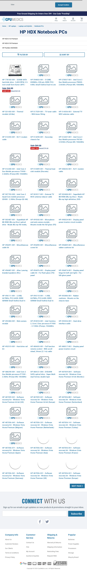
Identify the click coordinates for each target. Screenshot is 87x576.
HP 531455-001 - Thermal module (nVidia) (12, 112)
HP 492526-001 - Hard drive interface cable (70, 322)
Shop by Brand (73, 557)
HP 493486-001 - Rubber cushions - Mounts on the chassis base (69, 298)
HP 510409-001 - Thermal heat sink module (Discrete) (42, 170)
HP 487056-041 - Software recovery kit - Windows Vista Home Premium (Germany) (13, 475)
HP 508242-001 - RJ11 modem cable (71, 170)
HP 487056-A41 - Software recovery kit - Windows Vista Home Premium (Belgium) (13, 425)
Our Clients (9, 548)
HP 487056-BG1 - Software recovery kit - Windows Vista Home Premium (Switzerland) (70, 399)
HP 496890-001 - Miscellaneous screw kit (43, 246)
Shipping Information (54, 547)
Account (73, 19)
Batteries (71, 539)
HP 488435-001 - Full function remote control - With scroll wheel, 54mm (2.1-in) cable (42, 348)
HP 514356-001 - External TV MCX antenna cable (70, 112)
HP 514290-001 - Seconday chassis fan (41, 138)
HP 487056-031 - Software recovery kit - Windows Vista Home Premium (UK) (41, 475)
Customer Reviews (11, 544)
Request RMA (52, 556)
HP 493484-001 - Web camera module (14, 322)
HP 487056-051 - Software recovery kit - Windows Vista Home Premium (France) (70, 450)
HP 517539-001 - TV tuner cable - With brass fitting (43, 112)
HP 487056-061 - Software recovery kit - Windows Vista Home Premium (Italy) (41, 450)
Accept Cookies (63, 5)
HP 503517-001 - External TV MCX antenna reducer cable (42, 195)
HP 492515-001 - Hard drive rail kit (15, 347)
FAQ (27, 547)
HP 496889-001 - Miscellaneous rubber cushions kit (72, 246)
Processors (72, 548)
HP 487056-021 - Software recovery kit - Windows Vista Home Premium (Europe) (70, 475)
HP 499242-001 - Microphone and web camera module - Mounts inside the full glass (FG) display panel (43, 223)
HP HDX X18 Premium (10, 43)
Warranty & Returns (54, 542)
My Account (30, 551)
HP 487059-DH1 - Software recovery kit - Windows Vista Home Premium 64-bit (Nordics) (71, 374)
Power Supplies (73, 544)
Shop (56, 19)
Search (65, 19)
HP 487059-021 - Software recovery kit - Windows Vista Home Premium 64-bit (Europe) (42, 399)
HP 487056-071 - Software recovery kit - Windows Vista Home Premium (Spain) (13, 450)
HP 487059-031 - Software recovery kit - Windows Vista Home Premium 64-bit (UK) (13, 399)
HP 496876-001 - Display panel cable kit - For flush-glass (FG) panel (42, 272)
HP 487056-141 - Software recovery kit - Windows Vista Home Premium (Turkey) (70, 425)
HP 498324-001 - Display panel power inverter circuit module (71, 220)
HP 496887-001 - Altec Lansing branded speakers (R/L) (15, 271)
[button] (22, 54)
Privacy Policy (10, 557)
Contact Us (30, 542)
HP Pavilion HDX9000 (9, 48)
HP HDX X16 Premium (10, 39)
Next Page (77, 486)
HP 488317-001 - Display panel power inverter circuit (71, 347)
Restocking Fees (53, 551)
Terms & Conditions (12, 553)
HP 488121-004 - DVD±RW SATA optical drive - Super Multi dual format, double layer (42, 374)
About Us (8, 539)
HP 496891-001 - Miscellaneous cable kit (15, 246)
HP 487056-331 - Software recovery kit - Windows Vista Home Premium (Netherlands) (42, 425)
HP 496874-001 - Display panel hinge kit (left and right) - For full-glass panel (71, 272)
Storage (71, 553)
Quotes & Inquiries (32, 556)
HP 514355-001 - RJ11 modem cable (14, 138)
